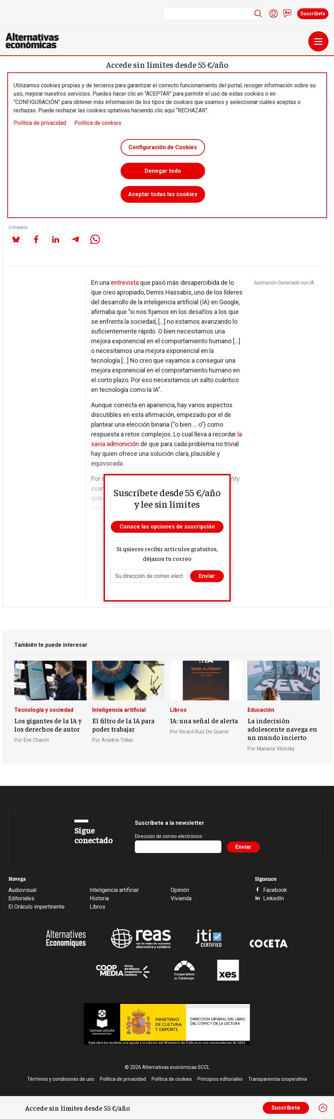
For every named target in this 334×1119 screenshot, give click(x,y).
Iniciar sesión (273, 13)
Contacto (287, 13)
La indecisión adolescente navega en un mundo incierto (282, 728)
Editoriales (21, 898)
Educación (260, 710)
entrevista (125, 282)
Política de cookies (97, 123)
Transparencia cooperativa (277, 1079)
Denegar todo (163, 171)
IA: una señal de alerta (204, 720)
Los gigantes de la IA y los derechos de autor (48, 724)
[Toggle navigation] (318, 41)
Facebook (275, 890)
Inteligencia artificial (119, 710)
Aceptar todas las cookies (162, 194)
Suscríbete (312, 13)
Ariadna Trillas (117, 740)
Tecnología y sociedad (43, 710)
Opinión (180, 890)
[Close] (322, 1107)
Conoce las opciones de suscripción (167, 526)
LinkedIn (273, 898)
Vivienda (181, 898)
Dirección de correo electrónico (168, 836)
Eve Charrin (36, 740)
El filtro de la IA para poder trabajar (123, 724)
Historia (99, 898)
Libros (178, 710)
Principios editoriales (220, 1079)
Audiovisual (22, 890)
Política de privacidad (40, 123)
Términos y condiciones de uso (60, 1079)
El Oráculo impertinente (36, 906)
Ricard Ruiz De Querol (203, 732)
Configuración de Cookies (163, 147)
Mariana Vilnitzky (276, 749)
